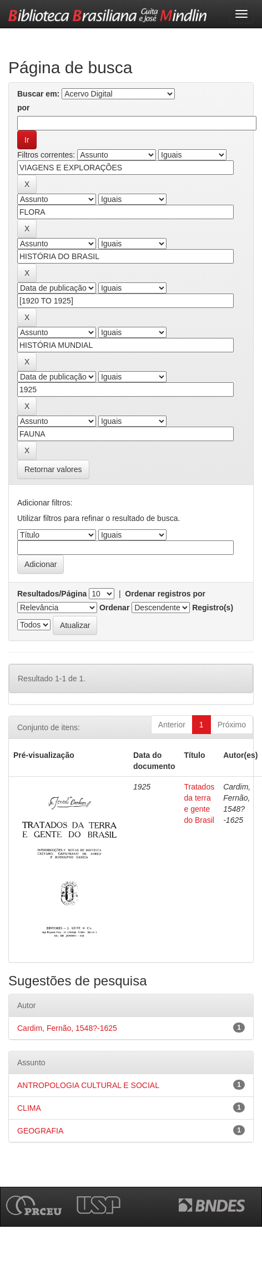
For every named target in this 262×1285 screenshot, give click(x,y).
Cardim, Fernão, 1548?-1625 (67, 1028)
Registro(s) (212, 607)
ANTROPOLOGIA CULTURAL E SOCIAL (88, 1085)
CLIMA (29, 1108)
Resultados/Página (52, 593)
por (23, 107)
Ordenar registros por (165, 593)
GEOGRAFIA (40, 1130)
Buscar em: (38, 93)
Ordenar (114, 607)
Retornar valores (53, 469)
